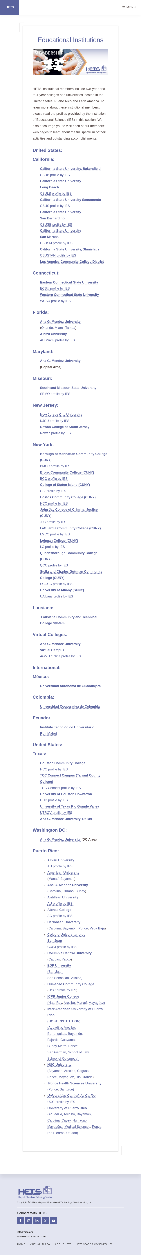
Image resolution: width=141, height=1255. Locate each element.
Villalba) (76, 978)
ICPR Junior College (63, 996)
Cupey (80, 891)
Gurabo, (69, 891)
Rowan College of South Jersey (64, 427)
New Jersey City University (61, 414)
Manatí (53, 879)
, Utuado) (71, 1133)
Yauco (66, 959)
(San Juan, (55, 972)
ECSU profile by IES (55, 288)
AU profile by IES (60, 866)
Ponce (83, 928)
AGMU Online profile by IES (60, 656)
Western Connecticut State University (69, 295)
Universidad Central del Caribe (71, 1095)
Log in (87, 1202)
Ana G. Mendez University (60, 322)
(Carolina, (54, 891)
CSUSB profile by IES (56, 224)
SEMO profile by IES (55, 394)
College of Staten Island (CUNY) (65, 485)
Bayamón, (75, 1034)
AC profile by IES (60, 916)
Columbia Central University (69, 953)
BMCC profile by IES (55, 466)
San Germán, (57, 1052)
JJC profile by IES (53, 522)
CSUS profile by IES (55, 206)
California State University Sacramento (70, 200)
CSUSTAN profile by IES (58, 255)
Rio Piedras (55, 1133)
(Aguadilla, (55, 1027)
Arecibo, (70, 1003)
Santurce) (67, 1089)
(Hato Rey (54, 1003)
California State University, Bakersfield (70, 169)
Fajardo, (53, 1040)
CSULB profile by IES (56, 193)
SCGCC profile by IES (56, 584)
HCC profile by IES (54, 503)
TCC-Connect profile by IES (60, 788)
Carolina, (54, 1120)
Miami (59, 328)
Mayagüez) (97, 1003)
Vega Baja (97, 928)
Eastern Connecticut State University (69, 282)
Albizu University (53, 334)
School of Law (78, 1052)
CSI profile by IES (53, 491)
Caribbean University (63, 922)
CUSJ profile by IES (62, 947)
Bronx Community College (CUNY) (67, 472)
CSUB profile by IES (55, 175)
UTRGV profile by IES (56, 813)
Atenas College (59, 910)
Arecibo (69, 1071)
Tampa (70, 328)
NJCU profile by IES (54, 421)
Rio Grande (84, 1077)
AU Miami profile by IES (57, 340)
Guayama (67, 1040)
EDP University (59, 965)
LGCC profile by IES (55, 534)
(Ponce (52, 1089)
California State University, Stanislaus (69, 249)
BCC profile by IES (54, 479)
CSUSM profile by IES (56, 243)
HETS (10, 7)
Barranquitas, (57, 1034)
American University (63, 872)
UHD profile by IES (54, 800)
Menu (131, 7)
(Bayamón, (55, 1071)
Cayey (66, 1120)
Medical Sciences (77, 1126)
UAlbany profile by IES (56, 596)
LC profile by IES (52, 547)
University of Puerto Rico (67, 1108)
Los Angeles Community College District (72, 261)
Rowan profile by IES (55, 433)
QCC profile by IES (54, 565)
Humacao (80, 1120)
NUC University (59, 1064)
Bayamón (67, 879)
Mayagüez (66, 1077)
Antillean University (62, 897)
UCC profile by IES (61, 1102)
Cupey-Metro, (57, 1046)
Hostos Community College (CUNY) (68, 497)
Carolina (54, 928)
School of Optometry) (63, 1058)
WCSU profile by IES (55, 301)
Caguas (54, 959)
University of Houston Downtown (66, 794)
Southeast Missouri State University (68, 388)
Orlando (47, 328)
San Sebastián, (58, 978)
